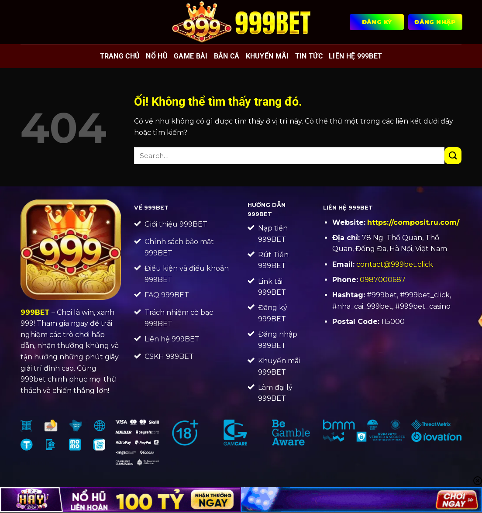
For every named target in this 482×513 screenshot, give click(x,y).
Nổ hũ (157, 56)
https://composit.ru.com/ (413, 222)
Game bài (191, 56)
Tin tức (309, 56)
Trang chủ (120, 56)
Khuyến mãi (267, 56)
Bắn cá (227, 56)
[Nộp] (452, 155)
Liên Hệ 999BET (355, 56)
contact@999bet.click (394, 264)
